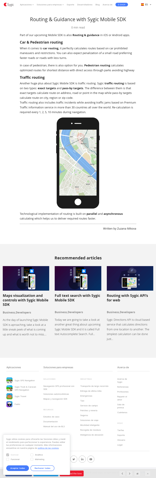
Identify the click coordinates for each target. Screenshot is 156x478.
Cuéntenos (122, 412)
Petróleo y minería (88, 410)
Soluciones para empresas (49, 4)
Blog (98, 4)
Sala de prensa (120, 406)
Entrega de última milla (90, 391)
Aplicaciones (26, 4)
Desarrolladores (84, 4)
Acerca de (107, 4)
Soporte (70, 4)
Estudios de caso (51, 416)
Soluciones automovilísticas (56, 394)
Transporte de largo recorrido (94, 386)
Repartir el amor (122, 398)
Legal (119, 445)
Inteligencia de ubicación (91, 435)
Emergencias (86, 396)
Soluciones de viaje (89, 420)
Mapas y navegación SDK (55, 399)
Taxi (82, 400)
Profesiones (123, 391)
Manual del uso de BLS (54, 426)
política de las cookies (48, 448)
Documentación (50, 421)
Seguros (84, 415)
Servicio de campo (89, 405)
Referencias (123, 387)
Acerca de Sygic (122, 380)
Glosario (121, 440)
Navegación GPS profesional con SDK (58, 387)
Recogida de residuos (90, 430)
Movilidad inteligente (89, 425)
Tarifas (120, 430)
